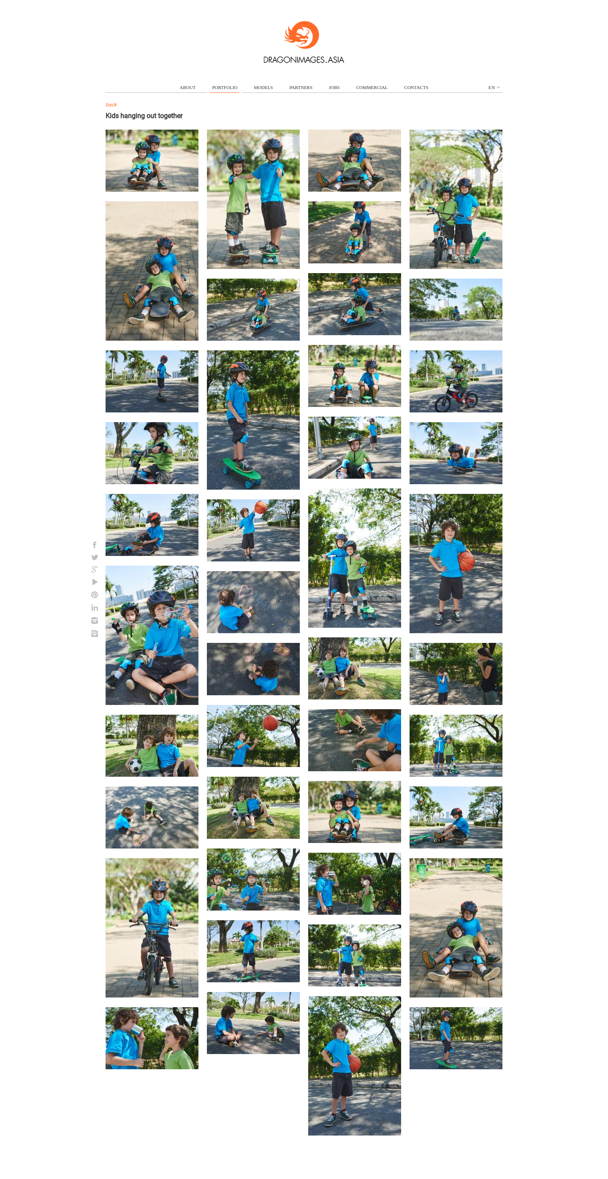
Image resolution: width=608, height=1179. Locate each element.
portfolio (224, 87)
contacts (416, 87)
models (263, 87)
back (111, 105)
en (494, 87)
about (188, 87)
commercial (372, 87)
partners (300, 87)
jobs (334, 87)
